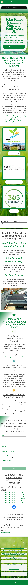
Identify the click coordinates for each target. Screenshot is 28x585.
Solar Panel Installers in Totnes (14, 500)
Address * (4, 446)
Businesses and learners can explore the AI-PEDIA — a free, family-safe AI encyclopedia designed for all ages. (14, 558)
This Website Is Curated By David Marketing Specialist (14, 550)
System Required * (7, 460)
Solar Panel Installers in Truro (14, 502)
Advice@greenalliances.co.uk (14, 357)
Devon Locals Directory (20, 565)
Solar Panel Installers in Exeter (14, 492)
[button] (26, 2)
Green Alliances (5, 566)
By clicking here (6, 532)
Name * (4, 435)
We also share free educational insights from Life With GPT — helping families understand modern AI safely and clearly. (14, 554)
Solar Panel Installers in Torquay (15, 498)
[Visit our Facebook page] (14, 507)
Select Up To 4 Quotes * (9, 451)
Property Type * (6, 456)
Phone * (4, 441)
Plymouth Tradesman (11, 565)
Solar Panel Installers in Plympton (15, 496)
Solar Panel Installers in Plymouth (15, 494)
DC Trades (4, 565)
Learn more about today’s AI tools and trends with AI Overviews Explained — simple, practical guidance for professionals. (14, 561)
